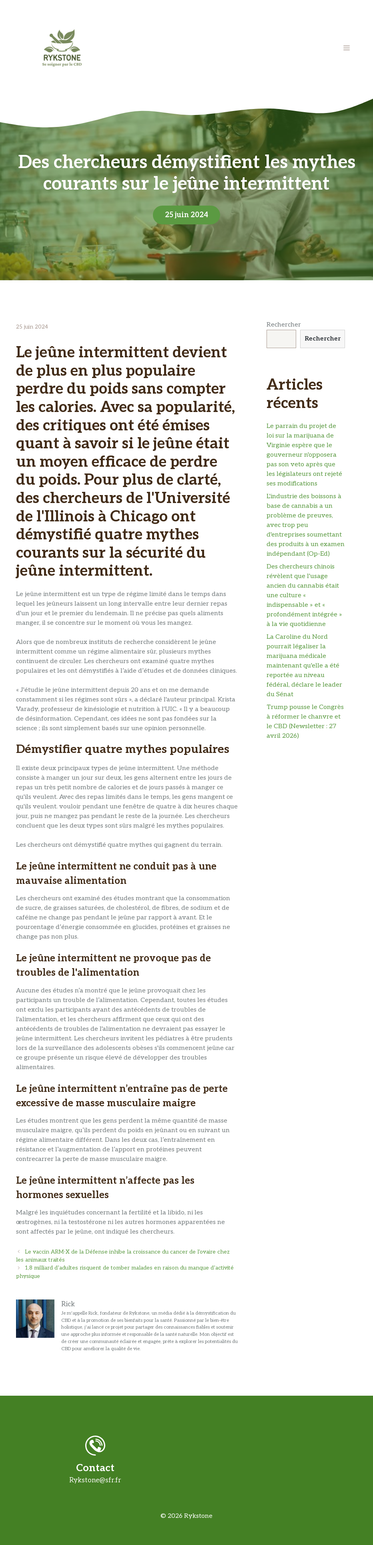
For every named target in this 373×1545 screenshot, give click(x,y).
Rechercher (284, 325)
